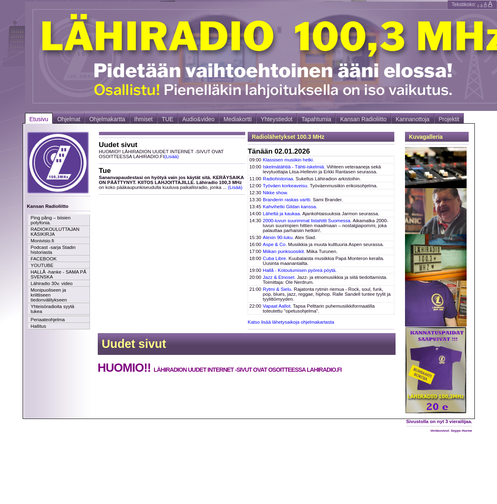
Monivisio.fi (42, 240)
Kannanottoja (413, 119)
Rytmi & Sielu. (277, 289)
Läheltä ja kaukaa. (282, 213)
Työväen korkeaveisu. (285, 185)
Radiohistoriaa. (279, 178)
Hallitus (38, 326)
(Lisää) (171, 156)
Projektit (449, 119)
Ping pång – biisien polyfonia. (51, 220)
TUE (167, 119)
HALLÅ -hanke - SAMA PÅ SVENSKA (59, 274)
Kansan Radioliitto (363, 119)
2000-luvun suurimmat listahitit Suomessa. (307, 220)
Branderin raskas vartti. (287, 199)
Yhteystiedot (276, 119)
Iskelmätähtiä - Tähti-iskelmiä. (294, 166)
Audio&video (198, 119)
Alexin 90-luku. (278, 237)
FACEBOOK (44, 258)
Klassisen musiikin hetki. (288, 159)
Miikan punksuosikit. (284, 251)
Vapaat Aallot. (277, 306)
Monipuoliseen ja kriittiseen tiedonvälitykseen (49, 295)
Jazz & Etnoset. (279, 277)
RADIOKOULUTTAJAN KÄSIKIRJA (55, 232)
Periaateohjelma (48, 319)
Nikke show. (275, 192)
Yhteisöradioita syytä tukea (52, 309)
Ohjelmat (68, 119)
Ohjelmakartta (107, 119)
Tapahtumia (316, 119)
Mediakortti (237, 119)
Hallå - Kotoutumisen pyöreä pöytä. (300, 270)
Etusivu (39, 119)
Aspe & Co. (275, 244)
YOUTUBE (42, 265)
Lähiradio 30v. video (52, 283)
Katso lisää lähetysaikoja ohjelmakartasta (291, 322)
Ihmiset (143, 119)
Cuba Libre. (275, 258)
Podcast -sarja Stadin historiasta (53, 250)
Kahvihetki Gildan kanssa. (290, 206)
